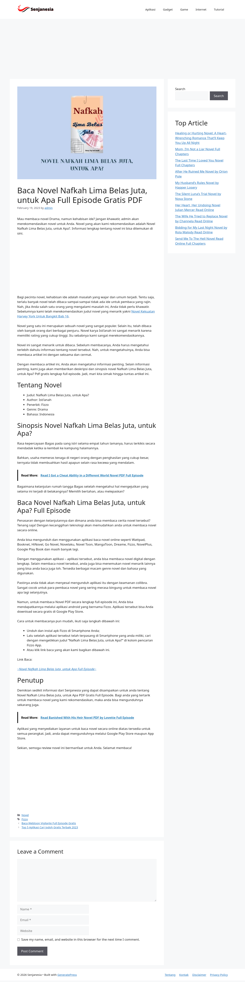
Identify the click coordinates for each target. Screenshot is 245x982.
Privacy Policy (219, 975)
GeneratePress (67, 975)
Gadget (168, 9)
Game (184, 9)
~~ (56, 669)
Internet (201, 9)
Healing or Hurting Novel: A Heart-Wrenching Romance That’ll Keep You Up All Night (201, 138)
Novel (25, 815)
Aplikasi (150, 9)
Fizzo (25, 819)
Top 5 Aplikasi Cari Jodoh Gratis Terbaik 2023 (50, 827)
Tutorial (219, 9)
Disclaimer (199, 975)
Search (180, 89)
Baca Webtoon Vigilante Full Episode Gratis (49, 823)
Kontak (183, 975)
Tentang (170, 975)
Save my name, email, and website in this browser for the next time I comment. (80, 939)
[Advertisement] (122, 47)
